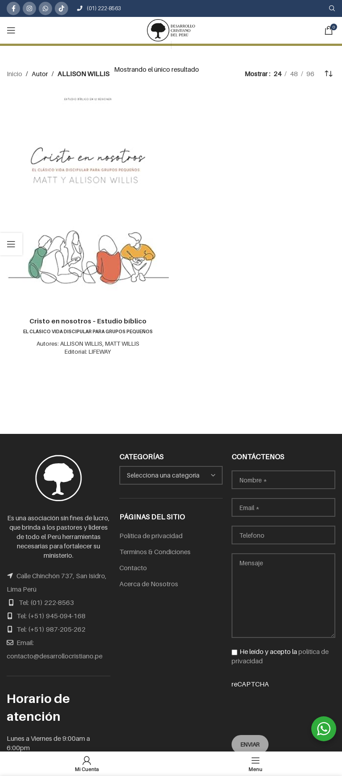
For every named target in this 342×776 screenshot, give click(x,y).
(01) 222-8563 (99, 8)
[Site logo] (171, 29)
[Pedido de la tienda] (328, 73)
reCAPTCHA (283, 701)
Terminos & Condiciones (155, 551)
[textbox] (171, 475)
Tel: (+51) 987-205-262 (51, 629)
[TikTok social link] (61, 8)
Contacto (133, 568)
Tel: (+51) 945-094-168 (51, 616)
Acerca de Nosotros (148, 584)
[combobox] (171, 475)
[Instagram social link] (29, 8)
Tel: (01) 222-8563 (46, 602)
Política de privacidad (151, 535)
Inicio (14, 73)
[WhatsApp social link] (45, 8)
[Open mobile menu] (11, 30)
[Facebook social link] (13, 8)
